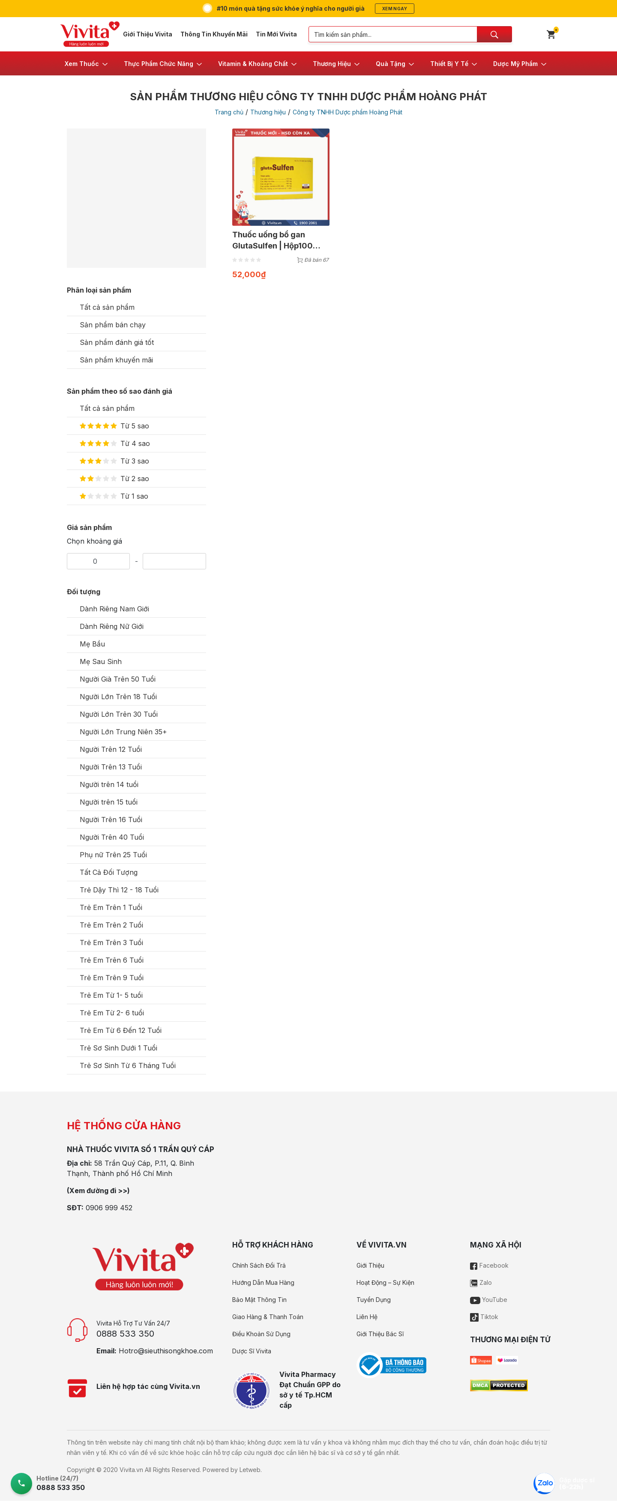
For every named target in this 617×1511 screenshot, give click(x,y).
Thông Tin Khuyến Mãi (214, 34)
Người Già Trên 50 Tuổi (118, 679)
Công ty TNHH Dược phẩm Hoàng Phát (347, 112)
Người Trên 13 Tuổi (111, 767)
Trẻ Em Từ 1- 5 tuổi (111, 995)
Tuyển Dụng (373, 1299)
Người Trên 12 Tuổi (111, 749)
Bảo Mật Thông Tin (259, 1299)
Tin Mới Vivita (276, 34)
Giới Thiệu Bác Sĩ (380, 1333)
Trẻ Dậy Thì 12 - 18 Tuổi (119, 890)
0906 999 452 (109, 1207)
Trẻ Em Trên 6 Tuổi (112, 960)
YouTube (488, 1299)
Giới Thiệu (370, 1265)
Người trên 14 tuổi (109, 784)
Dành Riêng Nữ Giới (112, 626)
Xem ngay (394, 8)
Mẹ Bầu (92, 644)
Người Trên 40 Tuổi (112, 837)
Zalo (481, 1282)
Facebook (489, 1265)
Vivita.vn (131, 1469)
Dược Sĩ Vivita (251, 1351)
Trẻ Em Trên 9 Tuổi (112, 977)
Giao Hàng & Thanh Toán (267, 1316)
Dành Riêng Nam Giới (114, 608)
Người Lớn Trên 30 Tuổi (119, 714)
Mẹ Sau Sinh (101, 661)
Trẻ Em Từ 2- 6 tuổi (112, 1012)
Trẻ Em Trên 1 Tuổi (111, 907)
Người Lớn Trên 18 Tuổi (118, 696)
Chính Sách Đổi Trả (259, 1265)
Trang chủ (229, 112)
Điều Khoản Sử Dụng (261, 1333)
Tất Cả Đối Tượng (109, 872)
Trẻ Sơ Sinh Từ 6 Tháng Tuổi (128, 1065)
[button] (86, 63)
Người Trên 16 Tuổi (111, 819)
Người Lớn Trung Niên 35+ (123, 731)
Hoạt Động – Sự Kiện (385, 1282)
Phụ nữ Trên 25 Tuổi (113, 854)
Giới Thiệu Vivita (147, 34)
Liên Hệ (366, 1316)
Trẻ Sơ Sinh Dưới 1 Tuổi (118, 1048)
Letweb (250, 1469)
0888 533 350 (125, 1333)
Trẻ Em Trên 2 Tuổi (111, 925)
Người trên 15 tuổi (109, 802)
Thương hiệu (268, 112)
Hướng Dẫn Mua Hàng (263, 1282)
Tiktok (484, 1316)
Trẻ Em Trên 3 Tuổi (111, 942)
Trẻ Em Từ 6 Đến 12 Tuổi (121, 1030)
